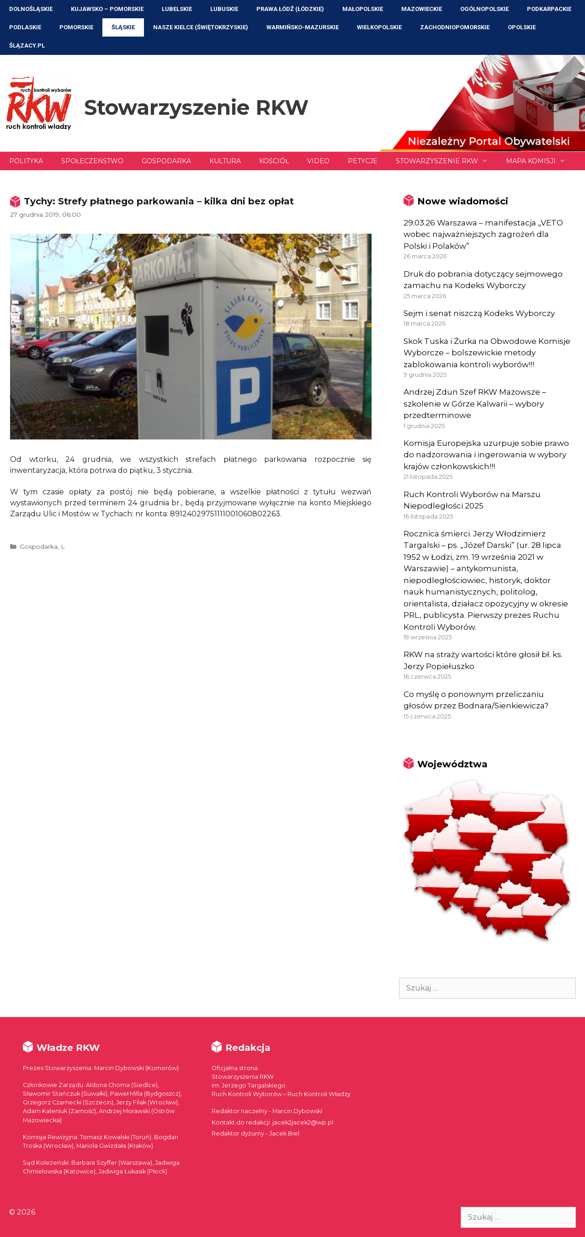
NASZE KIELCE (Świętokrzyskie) (200, 27)
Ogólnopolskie (484, 8)
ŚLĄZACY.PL (27, 45)
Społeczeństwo (92, 161)
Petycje (363, 161)
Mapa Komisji (540, 161)
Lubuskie (224, 8)
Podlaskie (25, 27)
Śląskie (123, 27)
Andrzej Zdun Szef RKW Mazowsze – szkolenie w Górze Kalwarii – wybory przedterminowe (475, 403)
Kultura (225, 161)
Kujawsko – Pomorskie (107, 8)
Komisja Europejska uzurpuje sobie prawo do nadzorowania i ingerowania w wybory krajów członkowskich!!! (486, 455)
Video (318, 161)
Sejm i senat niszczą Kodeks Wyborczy (479, 313)
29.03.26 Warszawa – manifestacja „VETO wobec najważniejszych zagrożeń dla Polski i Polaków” (483, 234)
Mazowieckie (421, 8)
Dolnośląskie (31, 8)
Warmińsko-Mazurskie (302, 27)
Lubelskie (177, 8)
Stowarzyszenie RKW (196, 107)
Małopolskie (362, 8)
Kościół (274, 161)
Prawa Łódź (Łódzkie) (290, 8)
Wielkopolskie (379, 27)
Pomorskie (76, 27)
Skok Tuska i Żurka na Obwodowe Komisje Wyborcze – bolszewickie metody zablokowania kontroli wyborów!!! (487, 353)
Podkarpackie (549, 8)
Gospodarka (166, 161)
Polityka (26, 161)
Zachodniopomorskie (454, 27)
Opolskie (522, 27)
